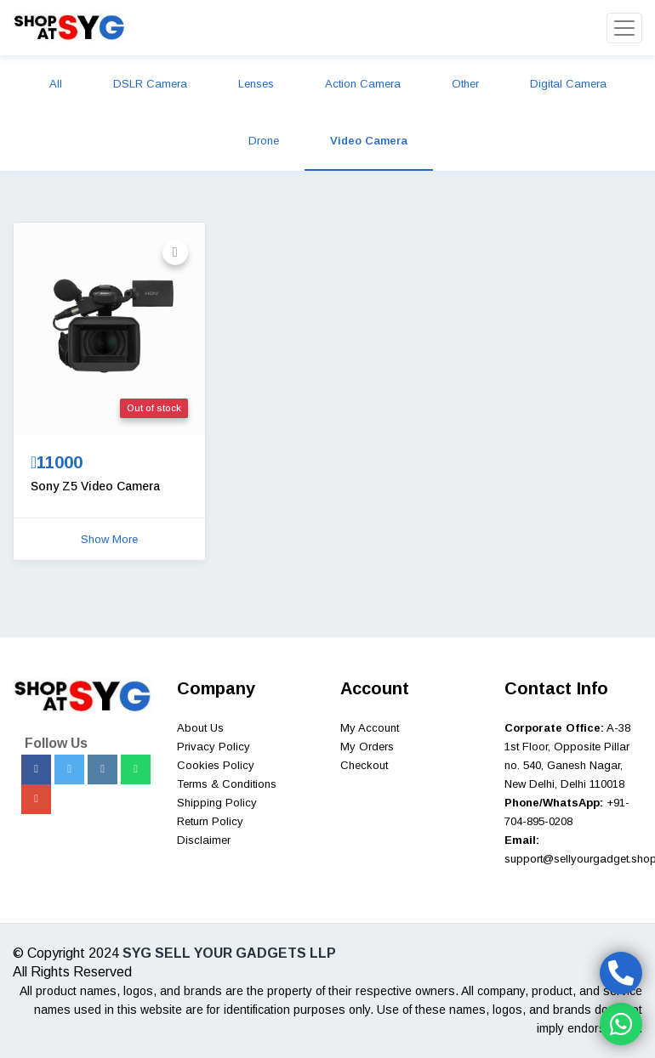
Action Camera (363, 83)
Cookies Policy (215, 765)
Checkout (364, 765)
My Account (369, 727)
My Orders (367, 746)
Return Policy (210, 821)
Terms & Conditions (226, 784)
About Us (200, 727)
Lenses (256, 83)
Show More (109, 539)
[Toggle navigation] (624, 28)
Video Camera (368, 140)
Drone (263, 140)
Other (465, 83)
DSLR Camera (150, 83)
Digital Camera (568, 83)
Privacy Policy (213, 746)
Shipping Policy (217, 802)
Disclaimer (204, 840)
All (55, 83)
